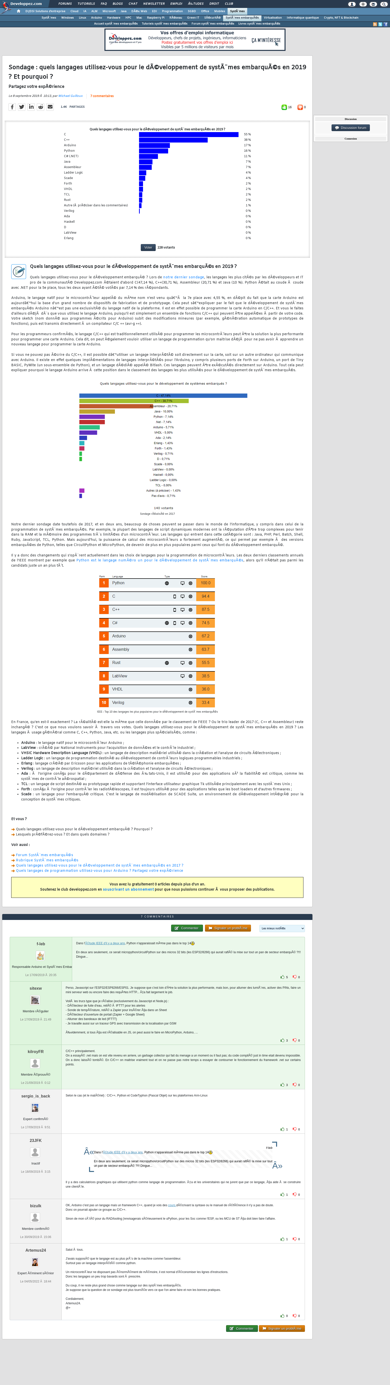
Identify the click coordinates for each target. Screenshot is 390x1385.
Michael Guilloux (70, 96)
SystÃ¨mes (237, 11)
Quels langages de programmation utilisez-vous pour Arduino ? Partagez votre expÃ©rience (99, 871)
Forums (65, 4)
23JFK (36, 1140)
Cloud (74, 11)
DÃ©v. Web (139, 11)
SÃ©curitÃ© (212, 18)
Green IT (193, 18)
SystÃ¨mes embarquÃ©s (242, 18)
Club (228, 4)
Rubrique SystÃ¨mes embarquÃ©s (47, 860)
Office (205, 11)
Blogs (117, 4)
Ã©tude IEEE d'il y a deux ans (105, 943)
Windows (67, 18)
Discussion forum (350, 128)
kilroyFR (36, 1052)
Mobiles (219, 11)
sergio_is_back (35, 1096)
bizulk (35, 1206)
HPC (128, 18)
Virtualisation (273, 18)
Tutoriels (86, 4)
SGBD (192, 11)
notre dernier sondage (183, 277)
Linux (82, 18)
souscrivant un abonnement (128, 889)
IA (84, 11)
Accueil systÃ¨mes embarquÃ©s (116, 24)
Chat (133, 4)
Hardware (113, 18)
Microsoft (109, 11)
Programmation (172, 11)
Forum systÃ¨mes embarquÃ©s (213, 24)
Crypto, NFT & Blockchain (341, 18)
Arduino (96, 18)
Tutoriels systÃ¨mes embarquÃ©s (165, 24)
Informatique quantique (303, 18)
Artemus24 (35, 1250)
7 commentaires (102, 96)
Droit (214, 4)
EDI (154, 11)
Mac (139, 18)
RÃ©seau (175, 18)
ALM (94, 11)
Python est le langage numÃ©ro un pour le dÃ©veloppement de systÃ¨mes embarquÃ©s (160, 560)
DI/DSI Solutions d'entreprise (45, 11)
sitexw (36, 988)
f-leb (41, 944)
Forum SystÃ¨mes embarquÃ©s (44, 855)
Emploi (176, 4)
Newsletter (154, 4)
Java (123, 11)
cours (172, 1205)
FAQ (103, 4)
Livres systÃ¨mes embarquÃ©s (259, 24)
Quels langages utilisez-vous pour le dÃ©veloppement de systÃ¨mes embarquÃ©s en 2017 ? (100, 865)
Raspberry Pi (155, 18)
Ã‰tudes (196, 4)
